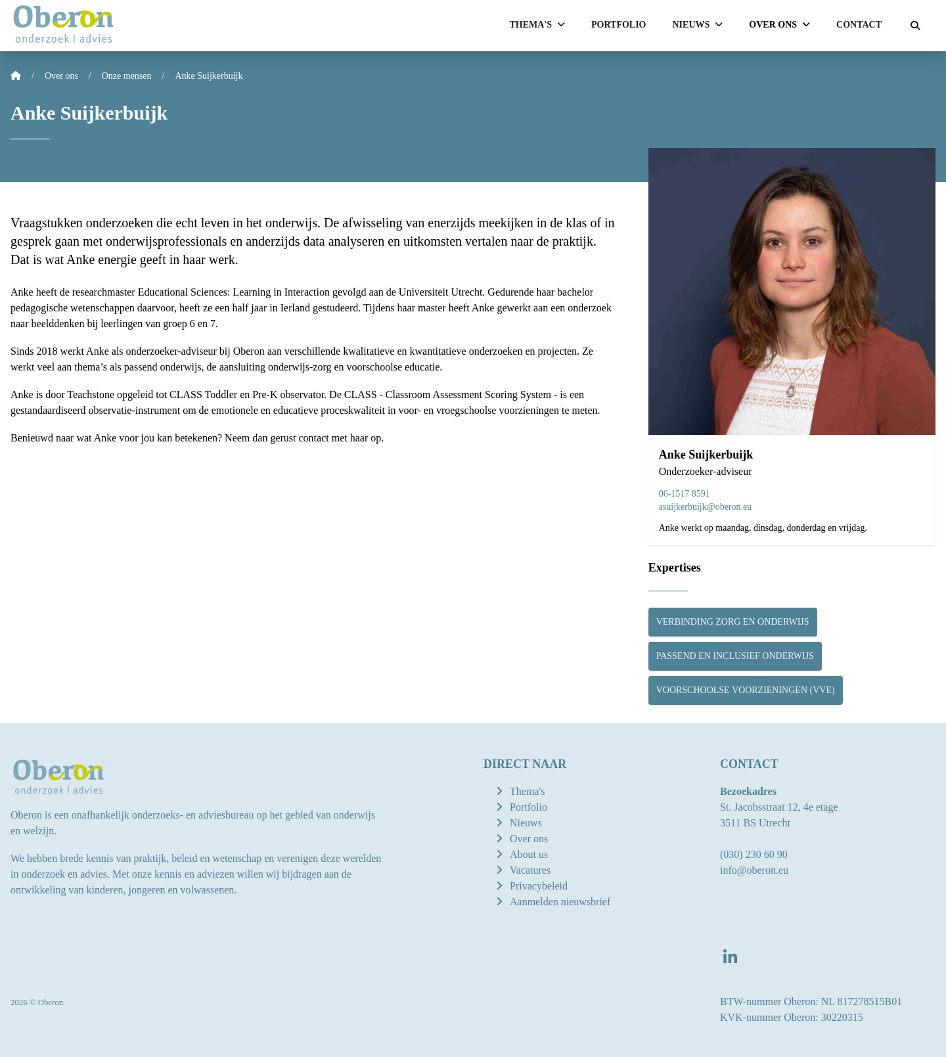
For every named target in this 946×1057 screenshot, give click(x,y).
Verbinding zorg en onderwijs (732, 622)
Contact (859, 25)
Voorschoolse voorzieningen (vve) (745, 690)
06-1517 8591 (684, 494)
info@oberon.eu (754, 870)
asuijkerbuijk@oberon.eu (705, 507)
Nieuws (526, 822)
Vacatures (530, 870)
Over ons (529, 838)
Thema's (527, 791)
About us (529, 854)
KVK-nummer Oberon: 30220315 (791, 1017)
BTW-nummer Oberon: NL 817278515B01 (811, 1001)
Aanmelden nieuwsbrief (560, 901)
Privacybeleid (539, 885)
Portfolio (618, 25)
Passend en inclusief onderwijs (735, 656)
